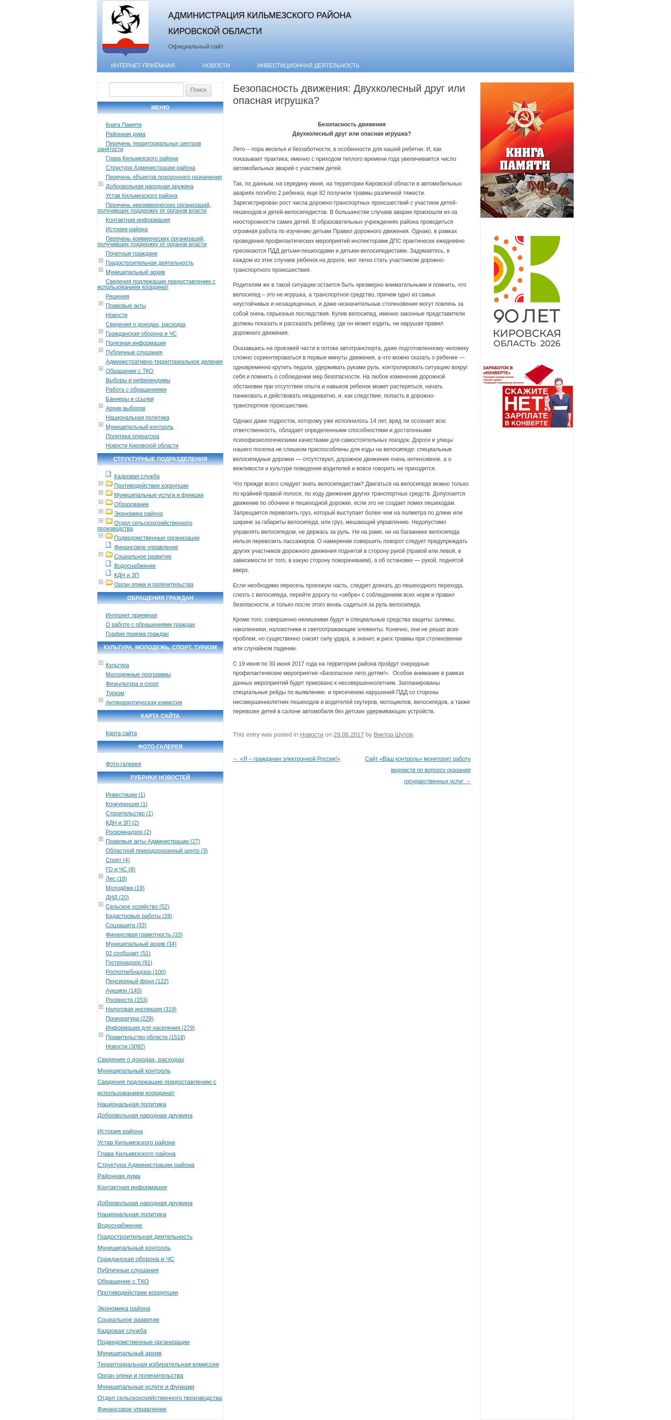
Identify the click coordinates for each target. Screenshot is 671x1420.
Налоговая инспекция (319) (141, 1009)
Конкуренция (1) (127, 804)
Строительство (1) (129, 813)
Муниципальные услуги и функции (159, 495)
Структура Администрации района (150, 168)
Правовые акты (126, 306)
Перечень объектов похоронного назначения (164, 177)
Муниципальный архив (135, 272)
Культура (117, 665)
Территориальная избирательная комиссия (158, 1364)
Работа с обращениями (136, 389)
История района (127, 229)
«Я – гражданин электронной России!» (286, 759)
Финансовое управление (146, 547)
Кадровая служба (136, 476)
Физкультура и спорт (132, 684)
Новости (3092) (125, 1046)
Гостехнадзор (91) (129, 962)
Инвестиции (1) (125, 795)
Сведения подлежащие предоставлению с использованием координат (156, 284)
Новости (216, 65)
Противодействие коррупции (151, 486)
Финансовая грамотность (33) (144, 934)
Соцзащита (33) (126, 925)
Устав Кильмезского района (142, 196)
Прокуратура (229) (130, 1018)
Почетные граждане (131, 253)
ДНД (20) (117, 897)
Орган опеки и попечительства (153, 584)
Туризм (115, 693)
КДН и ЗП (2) (122, 823)
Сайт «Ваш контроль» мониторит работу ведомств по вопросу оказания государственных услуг (418, 770)
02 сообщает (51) (128, 953)
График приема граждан (137, 634)
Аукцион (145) (124, 990)
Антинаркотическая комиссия (144, 702)
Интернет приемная (131, 615)
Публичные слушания (134, 352)
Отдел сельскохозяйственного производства (144, 526)
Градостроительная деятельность (150, 263)
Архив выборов (125, 408)
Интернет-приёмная (143, 65)
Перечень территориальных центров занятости (149, 146)
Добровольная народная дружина (149, 186)
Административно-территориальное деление (164, 361)
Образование (131, 504)
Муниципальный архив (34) (141, 944)
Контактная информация (138, 220)
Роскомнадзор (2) (128, 832)
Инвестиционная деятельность (309, 65)
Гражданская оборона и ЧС (141, 334)
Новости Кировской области (142, 445)
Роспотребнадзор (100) (136, 972)
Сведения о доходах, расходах (146, 324)
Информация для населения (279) (150, 1028)
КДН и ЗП (126, 575)
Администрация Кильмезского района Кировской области (259, 23)
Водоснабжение (135, 566)
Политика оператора (132, 436)
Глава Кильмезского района (142, 158)
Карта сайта (121, 733)
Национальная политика (137, 417)
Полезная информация (136, 343)
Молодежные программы (138, 674)
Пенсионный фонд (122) (137, 981)
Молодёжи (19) (125, 888)
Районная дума (125, 134)
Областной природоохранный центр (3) (157, 851)
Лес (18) (116, 878)
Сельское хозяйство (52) (137, 906)
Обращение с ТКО (129, 371)
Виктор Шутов (393, 734)
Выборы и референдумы (138, 380)
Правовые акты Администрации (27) (153, 841)
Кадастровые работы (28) (139, 916)
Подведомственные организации (156, 538)
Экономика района (138, 513)
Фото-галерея (123, 764)
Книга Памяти (124, 125)
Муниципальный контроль (139, 427)
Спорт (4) (118, 860)
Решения (117, 296)
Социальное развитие (142, 556)
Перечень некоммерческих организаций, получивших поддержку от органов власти (154, 208)
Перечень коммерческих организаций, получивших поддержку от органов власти (151, 241)
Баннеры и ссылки (130, 399)
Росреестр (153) (127, 1000)
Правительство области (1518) (145, 1037)
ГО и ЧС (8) (120, 869)
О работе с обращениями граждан (150, 624)
